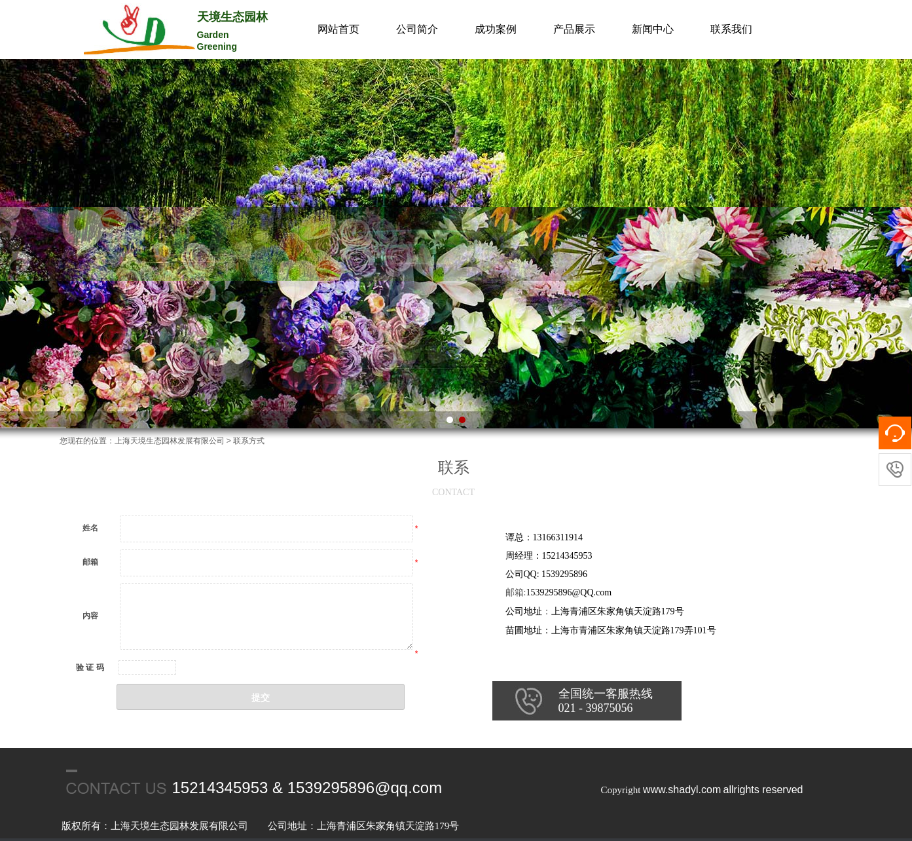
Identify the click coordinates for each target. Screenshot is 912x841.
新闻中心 (653, 29)
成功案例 (496, 29)
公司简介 (417, 29)
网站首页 (338, 29)
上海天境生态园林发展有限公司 (170, 440)
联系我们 (731, 29)
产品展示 (574, 29)
